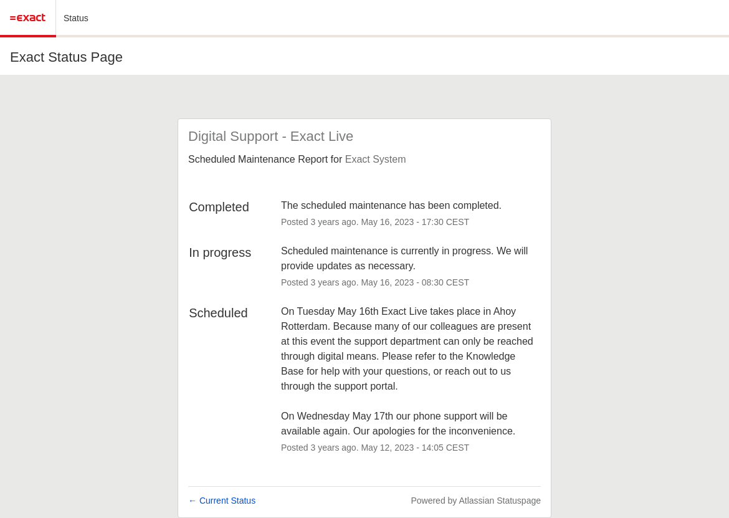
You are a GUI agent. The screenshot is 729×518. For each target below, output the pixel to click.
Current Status (221, 501)
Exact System (375, 159)
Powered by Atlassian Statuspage (476, 501)
